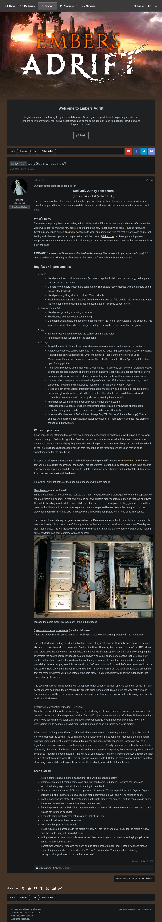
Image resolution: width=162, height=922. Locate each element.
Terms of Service (127, 909)
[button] (55, 6)
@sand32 (70, 232)
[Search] (156, 6)
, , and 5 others (55, 868)
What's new (69, 6)
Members (90, 6)
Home (12, 6)
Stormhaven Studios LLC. (30, 909)
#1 (152, 180)
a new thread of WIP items (134, 460)
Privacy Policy (144, 909)
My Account (29, 6)
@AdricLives (107, 236)
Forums (48, 6)
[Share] (147, 180)
